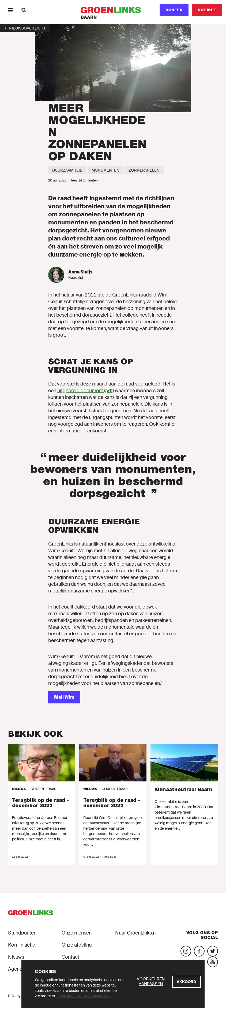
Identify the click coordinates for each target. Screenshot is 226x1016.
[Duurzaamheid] (67, 170)
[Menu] (10, 10)
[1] (25, 28)
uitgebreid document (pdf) (85, 390)
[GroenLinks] (113, 10)
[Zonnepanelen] (144, 170)
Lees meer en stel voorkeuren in (83, 995)
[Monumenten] (105, 170)
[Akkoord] (186, 982)
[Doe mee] (207, 10)
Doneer (174, 10)
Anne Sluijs (80, 272)
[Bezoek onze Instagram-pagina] (185, 951)
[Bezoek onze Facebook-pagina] (199, 951)
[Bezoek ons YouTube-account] (212, 961)
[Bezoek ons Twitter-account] (212, 951)
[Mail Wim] (64, 697)
